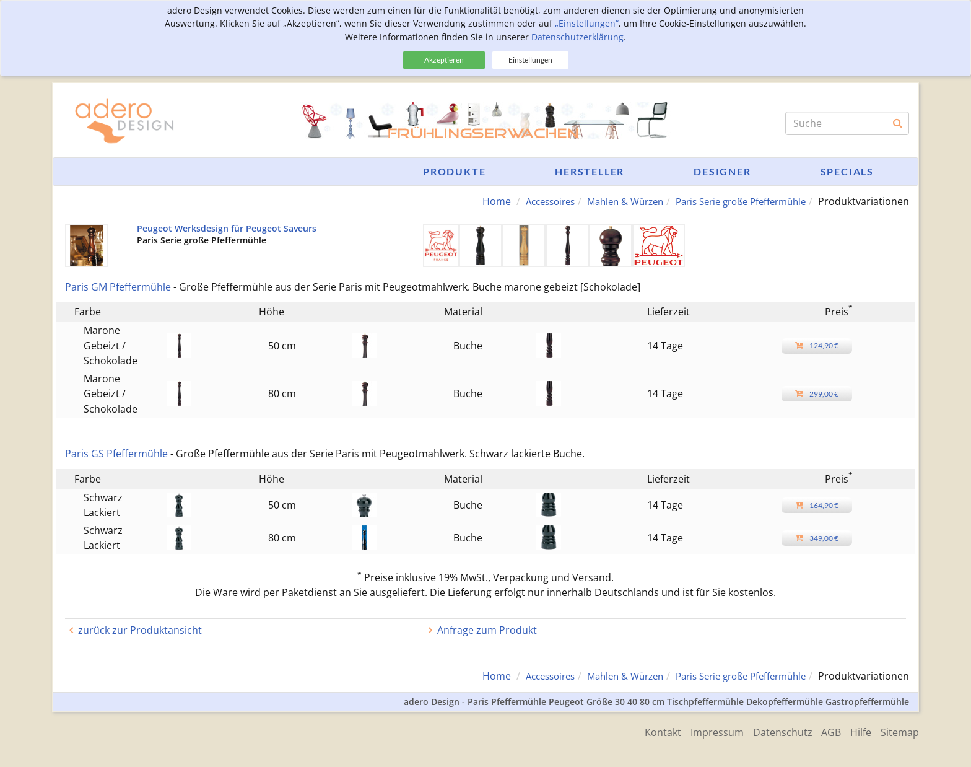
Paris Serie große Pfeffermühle (734, 201)
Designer (722, 171)
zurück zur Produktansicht (140, 630)
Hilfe (857, 731)
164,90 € (822, 504)
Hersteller (589, 171)
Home (469, 201)
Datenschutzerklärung (577, 37)
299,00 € (822, 393)
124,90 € (822, 345)
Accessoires (526, 201)
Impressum (704, 731)
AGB (825, 731)
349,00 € (822, 537)
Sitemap (900, 731)
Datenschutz (773, 731)
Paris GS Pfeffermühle (116, 453)
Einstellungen (530, 59)
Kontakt (647, 731)
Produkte (454, 171)
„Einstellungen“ (587, 23)
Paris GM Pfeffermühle (118, 287)
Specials (847, 171)
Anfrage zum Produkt (487, 630)
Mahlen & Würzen (608, 201)
